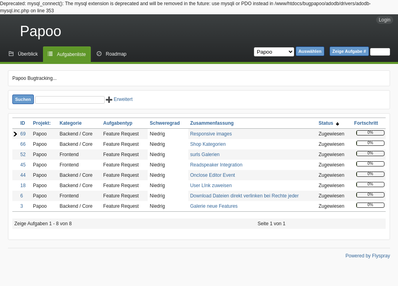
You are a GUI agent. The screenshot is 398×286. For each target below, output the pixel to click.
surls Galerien (205, 154)
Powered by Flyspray (367, 256)
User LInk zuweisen (211, 185)
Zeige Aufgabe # (349, 51)
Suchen (23, 99)
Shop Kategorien (208, 144)
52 (22, 154)
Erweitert (119, 99)
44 (22, 175)
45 (22, 165)
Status (328, 123)
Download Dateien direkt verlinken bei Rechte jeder (244, 196)
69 (22, 134)
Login (384, 20)
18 (22, 185)
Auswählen (310, 51)
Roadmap (116, 54)
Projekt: (42, 123)
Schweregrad (164, 123)
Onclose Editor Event (212, 175)
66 (22, 144)
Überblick (28, 54)
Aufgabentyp (117, 123)
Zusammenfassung (212, 123)
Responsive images (211, 134)
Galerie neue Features (214, 206)
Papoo (40, 31)
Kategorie (71, 123)
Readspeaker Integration (216, 165)
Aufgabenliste (71, 54)
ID (22, 123)
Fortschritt (366, 123)
